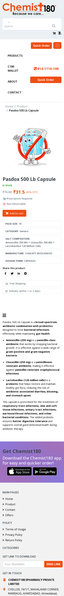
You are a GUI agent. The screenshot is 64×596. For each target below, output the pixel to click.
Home (9, 106)
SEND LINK (53, 564)
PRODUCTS (15, 56)
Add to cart (14, 213)
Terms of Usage (14, 529)
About (12, 81)
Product (22, 106)
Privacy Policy (12, 535)
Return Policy (12, 540)
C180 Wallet (13, 69)
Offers (8, 515)
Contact (15, 92)
